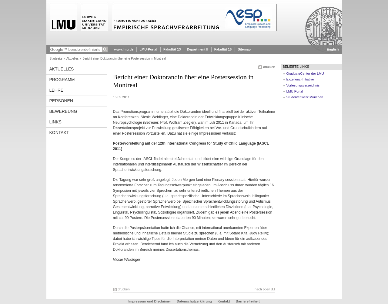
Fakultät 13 (172, 49)
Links (55, 121)
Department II (197, 49)
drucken (269, 67)
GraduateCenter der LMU (305, 73)
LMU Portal (294, 91)
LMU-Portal (148, 49)
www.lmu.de (124, 49)
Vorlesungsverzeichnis (302, 85)
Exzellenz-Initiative (300, 79)
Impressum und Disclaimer (149, 301)
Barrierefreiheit (248, 301)
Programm (62, 79)
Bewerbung (63, 111)
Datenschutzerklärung (194, 301)
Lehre (56, 90)
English (333, 49)
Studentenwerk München (304, 97)
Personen (61, 100)
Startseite (56, 58)
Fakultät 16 (223, 49)
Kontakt (59, 132)
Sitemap (244, 49)
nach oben (262, 289)
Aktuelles (72, 58)
